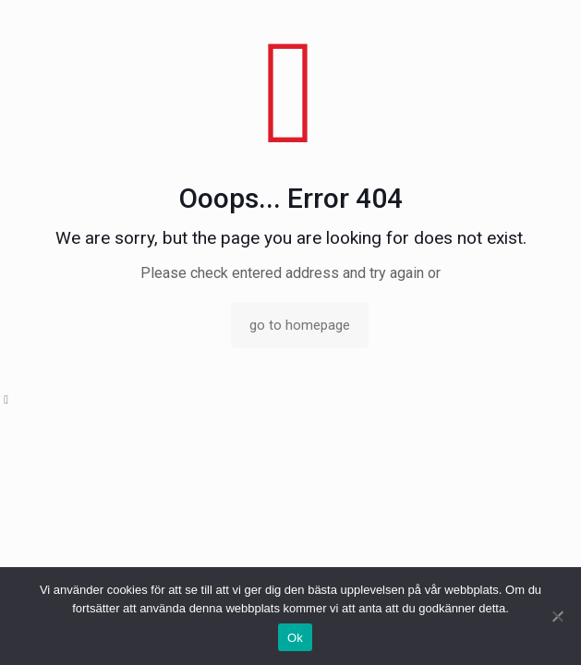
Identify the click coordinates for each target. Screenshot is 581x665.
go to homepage (299, 325)
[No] (558, 616)
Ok (295, 638)
